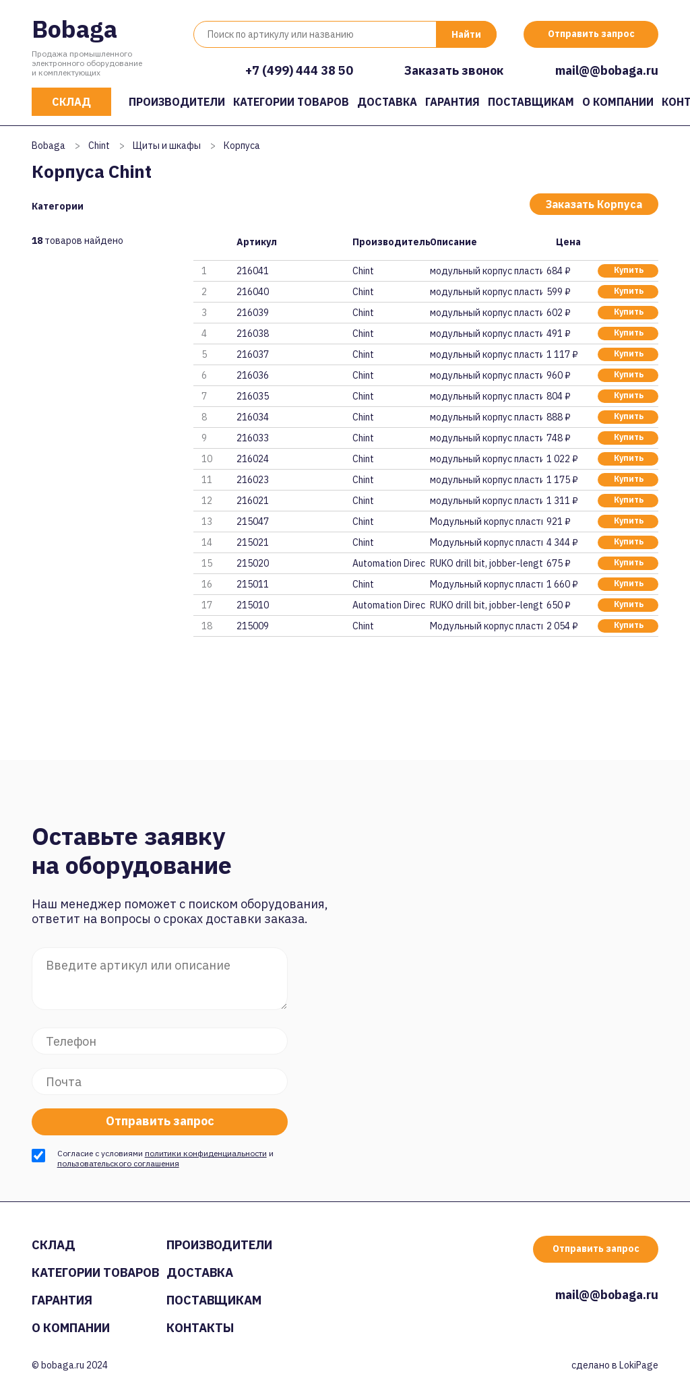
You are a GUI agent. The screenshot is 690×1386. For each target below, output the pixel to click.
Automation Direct (389, 563)
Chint (99, 145)
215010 (253, 605)
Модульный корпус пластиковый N (486, 521)
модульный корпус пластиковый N (486, 271)
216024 (253, 459)
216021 (253, 501)
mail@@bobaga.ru (606, 70)
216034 (253, 417)
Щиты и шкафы (167, 145)
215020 (253, 563)
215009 (253, 626)
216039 (253, 313)
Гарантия (452, 101)
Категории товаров (291, 101)
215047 (253, 521)
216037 (253, 354)
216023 (253, 480)
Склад (71, 101)
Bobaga (74, 28)
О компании (618, 101)
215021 (253, 542)
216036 (253, 375)
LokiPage (638, 1365)
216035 (253, 396)
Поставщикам (531, 101)
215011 (253, 584)
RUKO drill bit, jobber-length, (486, 563)
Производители (177, 101)
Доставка (387, 101)
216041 (253, 271)
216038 (253, 333)
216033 (253, 438)
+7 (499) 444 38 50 (299, 70)
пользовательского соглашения (118, 1163)
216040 (253, 292)
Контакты (200, 1327)
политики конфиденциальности (206, 1153)
